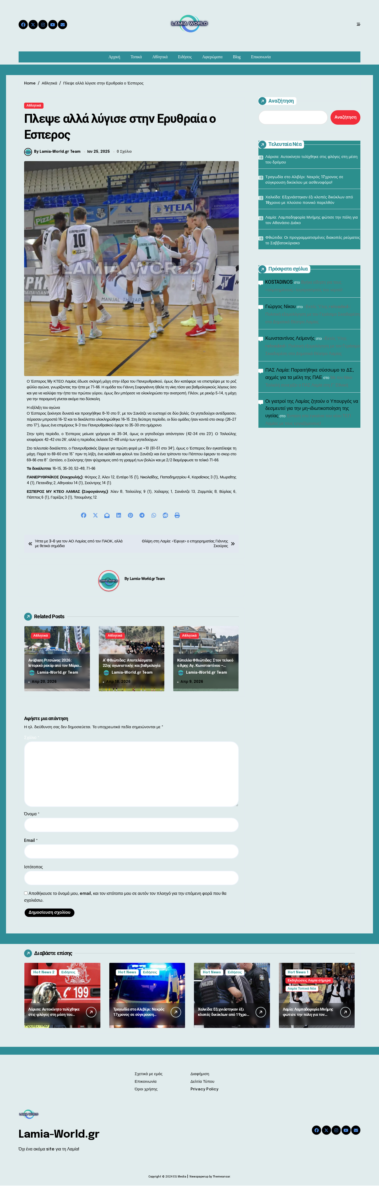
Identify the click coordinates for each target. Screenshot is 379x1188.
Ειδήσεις (185, 57)
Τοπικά (136, 57)
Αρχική (114, 57)
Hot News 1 (298, 974)
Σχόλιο (31, 740)
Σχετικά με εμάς (149, 1076)
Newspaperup (199, 1179)
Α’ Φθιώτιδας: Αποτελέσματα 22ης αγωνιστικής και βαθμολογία (131, 665)
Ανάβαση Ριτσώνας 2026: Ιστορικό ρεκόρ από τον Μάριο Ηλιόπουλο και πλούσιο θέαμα (53, 667)
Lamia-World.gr (59, 1137)
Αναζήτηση (276, 101)
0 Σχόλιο (124, 154)
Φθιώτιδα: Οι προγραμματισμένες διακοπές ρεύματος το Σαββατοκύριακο (313, 240)
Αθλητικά (159, 57)
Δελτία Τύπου (202, 1084)
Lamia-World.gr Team (147, 581)
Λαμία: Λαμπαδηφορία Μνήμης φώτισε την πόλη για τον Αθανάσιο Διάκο (312, 220)
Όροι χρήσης (146, 1092)
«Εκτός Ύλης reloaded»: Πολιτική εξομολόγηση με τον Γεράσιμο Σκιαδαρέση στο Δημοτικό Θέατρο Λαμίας (312, 314)
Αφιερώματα (212, 57)
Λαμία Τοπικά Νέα (302, 991)
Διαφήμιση (200, 1076)
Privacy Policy (205, 1092)
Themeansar (221, 1179)
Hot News (127, 974)
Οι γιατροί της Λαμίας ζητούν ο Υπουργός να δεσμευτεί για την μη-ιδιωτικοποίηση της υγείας (311, 408)
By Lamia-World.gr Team (52, 154)
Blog (237, 57)
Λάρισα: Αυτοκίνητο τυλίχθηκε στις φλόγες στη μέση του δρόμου (312, 160)
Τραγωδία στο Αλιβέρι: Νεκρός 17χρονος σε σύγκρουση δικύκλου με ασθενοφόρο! (304, 180)
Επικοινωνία (261, 57)
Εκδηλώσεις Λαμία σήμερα (309, 983)
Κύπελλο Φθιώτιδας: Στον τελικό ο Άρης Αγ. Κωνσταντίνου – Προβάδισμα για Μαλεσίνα (205, 667)
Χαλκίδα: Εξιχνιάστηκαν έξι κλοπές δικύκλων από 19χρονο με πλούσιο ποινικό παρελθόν (309, 200)
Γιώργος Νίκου (280, 306)
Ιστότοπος (33, 869)
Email (31, 843)
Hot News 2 (44, 974)
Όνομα (32, 816)
